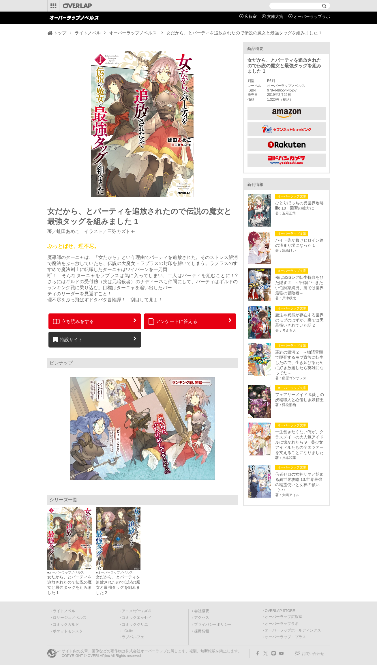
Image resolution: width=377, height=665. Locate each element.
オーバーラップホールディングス (293, 630)
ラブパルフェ (133, 637)
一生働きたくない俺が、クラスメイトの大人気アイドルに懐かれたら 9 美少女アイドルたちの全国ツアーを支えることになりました (299, 442)
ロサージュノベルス (70, 618)
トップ (59, 32)
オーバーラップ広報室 (283, 617)
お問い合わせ (313, 654)
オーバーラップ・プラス (285, 637)
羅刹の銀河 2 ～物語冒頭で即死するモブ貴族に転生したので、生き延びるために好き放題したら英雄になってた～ (299, 362)
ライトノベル (88, 32)
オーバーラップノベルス (133, 32)
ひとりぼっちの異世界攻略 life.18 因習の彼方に (300, 205)
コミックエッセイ (137, 618)
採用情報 (201, 631)
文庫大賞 (275, 16)
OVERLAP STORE (280, 611)
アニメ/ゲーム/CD (136, 611)
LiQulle (127, 631)
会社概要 (201, 611)
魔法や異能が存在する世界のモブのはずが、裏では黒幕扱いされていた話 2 (299, 320)
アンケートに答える (173, 321)
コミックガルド (66, 625)
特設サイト (68, 339)
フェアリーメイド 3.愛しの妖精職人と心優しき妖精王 (299, 397)
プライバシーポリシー (213, 625)
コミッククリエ (135, 625)
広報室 (251, 16)
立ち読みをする (73, 321)
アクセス (201, 618)
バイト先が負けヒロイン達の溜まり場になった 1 (299, 243)
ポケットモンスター (70, 631)
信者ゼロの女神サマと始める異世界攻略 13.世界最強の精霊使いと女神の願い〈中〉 (299, 482)
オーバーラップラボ (312, 16)
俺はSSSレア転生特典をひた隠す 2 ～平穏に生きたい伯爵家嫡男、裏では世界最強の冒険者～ (299, 285)
